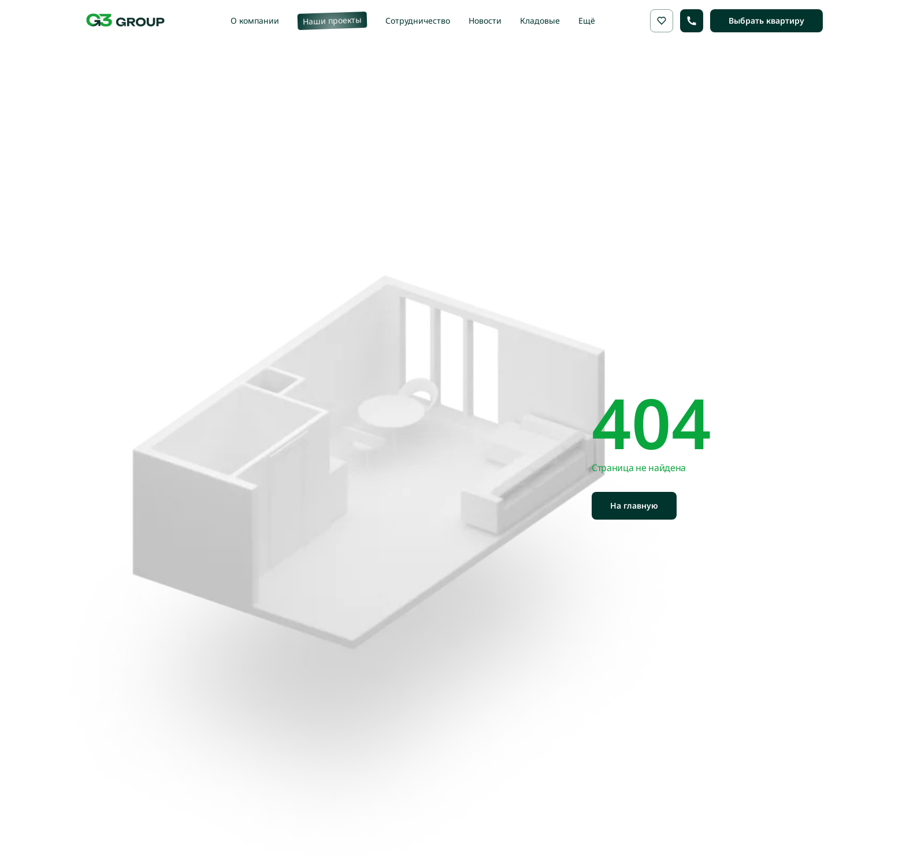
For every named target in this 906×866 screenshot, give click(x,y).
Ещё (586, 21)
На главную (634, 505)
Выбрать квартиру (766, 20)
